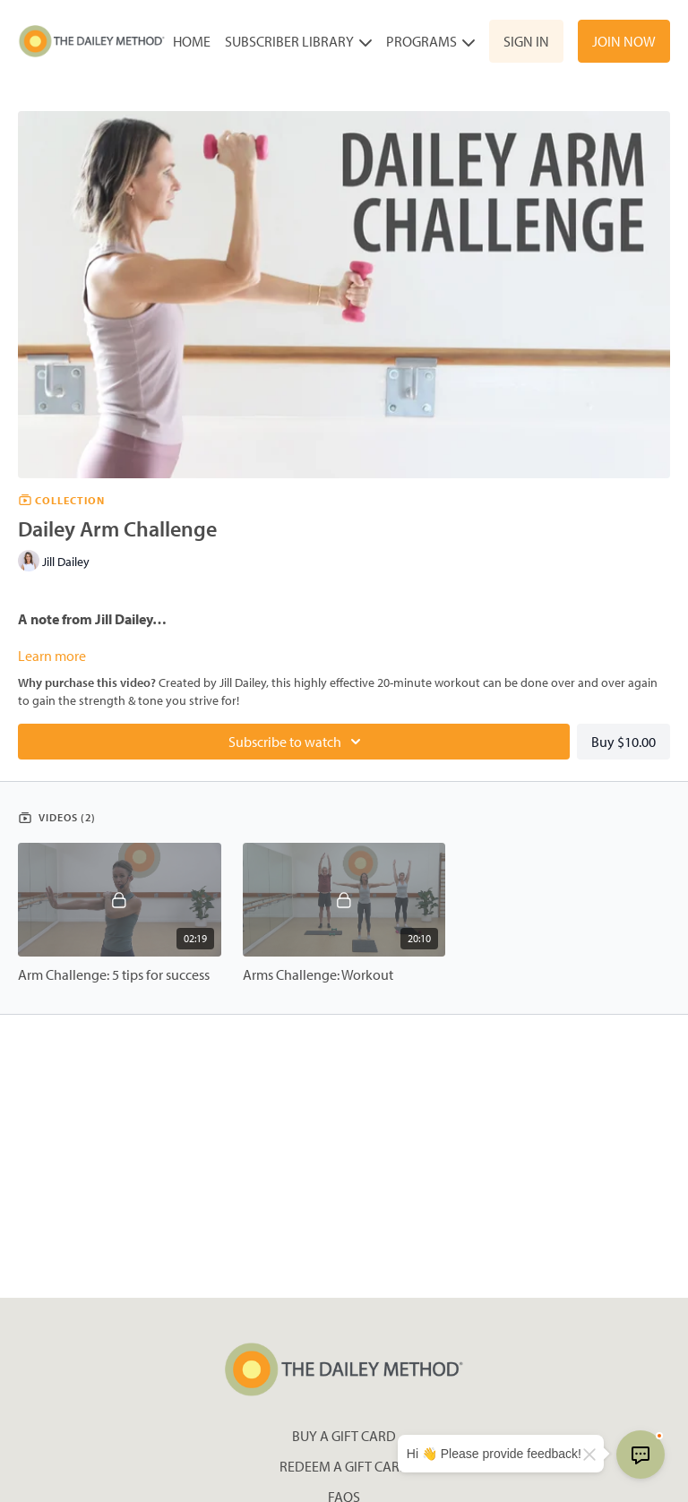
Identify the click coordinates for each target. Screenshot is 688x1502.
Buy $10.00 (623, 742)
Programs (430, 41)
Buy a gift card (344, 1436)
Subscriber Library (298, 41)
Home (192, 41)
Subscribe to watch (297, 741)
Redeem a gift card (344, 1466)
